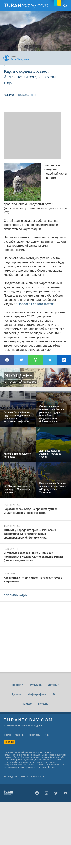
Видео (27, 703)
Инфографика (37, 694)
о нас (7, 735)
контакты (34, 735)
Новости (17, 684)
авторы (19, 735)
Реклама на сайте (32, 776)
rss (46, 735)
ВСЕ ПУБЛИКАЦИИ (16, 595)
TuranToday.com (26, 6)
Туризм (16, 694)
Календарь (10, 776)
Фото (55, 694)
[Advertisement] (32, 135)
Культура (36, 684)
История (53, 684)
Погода (43, 703)
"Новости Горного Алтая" (35, 304)
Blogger (50, 767)
